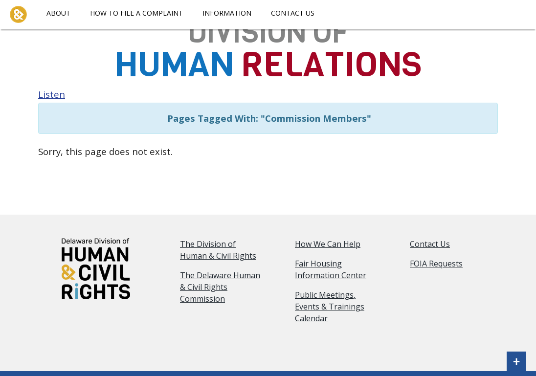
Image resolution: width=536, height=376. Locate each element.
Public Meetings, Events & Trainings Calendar (329, 306)
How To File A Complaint (136, 13)
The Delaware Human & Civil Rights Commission (220, 287)
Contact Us (292, 13)
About (58, 13)
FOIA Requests (436, 263)
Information (226, 13)
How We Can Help (327, 244)
